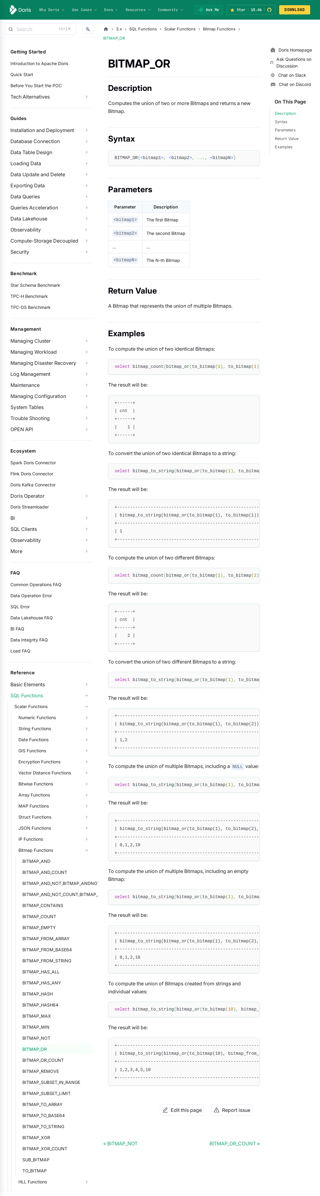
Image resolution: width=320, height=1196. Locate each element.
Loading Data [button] (25, 163)
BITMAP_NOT (36, 1038)
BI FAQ (17, 628)
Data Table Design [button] (31, 152)
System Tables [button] (27, 407)
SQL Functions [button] (26, 695)
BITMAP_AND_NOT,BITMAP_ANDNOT (57, 883)
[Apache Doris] (20, 9)
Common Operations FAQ (35, 584)
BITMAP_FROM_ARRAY (46, 938)
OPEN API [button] (21, 429)
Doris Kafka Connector (33, 484)
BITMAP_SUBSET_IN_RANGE (51, 1082)
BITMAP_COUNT (39, 916)
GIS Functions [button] (32, 750)
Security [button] (19, 252)
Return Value (287, 138)
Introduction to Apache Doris (39, 63)
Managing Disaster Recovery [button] (43, 363)
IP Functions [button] (30, 839)
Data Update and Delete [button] (37, 174)
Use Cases (85, 9)
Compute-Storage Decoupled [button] (44, 241)
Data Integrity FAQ (29, 639)
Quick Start (21, 74)
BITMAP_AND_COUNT (44, 872)
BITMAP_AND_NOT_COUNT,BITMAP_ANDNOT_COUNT (57, 894)
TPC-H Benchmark (29, 296)
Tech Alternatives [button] (30, 97)
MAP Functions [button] (33, 805)
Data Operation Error (31, 595)
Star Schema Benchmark (35, 285)
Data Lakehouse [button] (28, 219)
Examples (284, 147)
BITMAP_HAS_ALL (41, 971)
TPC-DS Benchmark (30, 307)
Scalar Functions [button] (31, 706)
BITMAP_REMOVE (40, 1071)
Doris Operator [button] (27, 496)
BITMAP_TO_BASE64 (43, 1115)
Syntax (281, 121)
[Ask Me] (208, 10)
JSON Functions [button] (34, 828)
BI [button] (12, 518)
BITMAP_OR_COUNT (43, 1060)
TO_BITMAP (34, 1170)
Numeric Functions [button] (37, 717)
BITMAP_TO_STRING (43, 1126)
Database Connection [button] (35, 141)
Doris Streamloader (29, 506)
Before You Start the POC (36, 85)
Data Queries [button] (25, 196)
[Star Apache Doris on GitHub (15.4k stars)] (251, 10)
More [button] (16, 551)
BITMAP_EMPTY (39, 927)
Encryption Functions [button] (39, 761)
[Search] (40, 29)
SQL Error (20, 606)
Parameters (285, 130)
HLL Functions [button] (32, 1181)
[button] (87, 29)
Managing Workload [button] (33, 352)
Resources (138, 9)
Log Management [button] (30, 374)
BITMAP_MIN (35, 1027)
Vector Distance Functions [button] (44, 772)
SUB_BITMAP (35, 1159)
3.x (119, 29)
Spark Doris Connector (33, 462)
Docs (111, 9)
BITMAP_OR (34, 1049)
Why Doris (52, 9)
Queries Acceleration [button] (34, 208)
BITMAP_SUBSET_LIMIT (46, 1093)
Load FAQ (20, 650)
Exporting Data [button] (27, 185)
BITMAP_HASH (37, 993)
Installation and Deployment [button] (42, 130)
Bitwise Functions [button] (35, 783)
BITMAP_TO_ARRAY (42, 1104)
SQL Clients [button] (23, 529)
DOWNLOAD (294, 9)
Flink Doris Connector (31, 473)
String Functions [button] (34, 728)
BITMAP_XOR (36, 1137)
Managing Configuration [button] (38, 396)
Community (171, 9)
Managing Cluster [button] (30, 341)
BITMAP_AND (36, 861)
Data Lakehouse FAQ (31, 617)
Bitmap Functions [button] (35, 850)
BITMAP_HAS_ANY (41, 982)
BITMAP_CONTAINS (42, 905)
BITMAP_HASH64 (40, 1004)
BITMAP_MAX (36, 1016)
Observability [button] (25, 540)
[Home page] (106, 29)
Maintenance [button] (25, 385)
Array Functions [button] (34, 794)
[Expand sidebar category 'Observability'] (86, 230)
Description (285, 113)
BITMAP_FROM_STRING (46, 960)
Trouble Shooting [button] (30, 418)
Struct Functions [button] (34, 817)
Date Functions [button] (33, 739)
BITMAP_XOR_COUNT (44, 1148)
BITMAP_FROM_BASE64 (47, 949)
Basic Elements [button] (27, 684)
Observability (25, 230)
